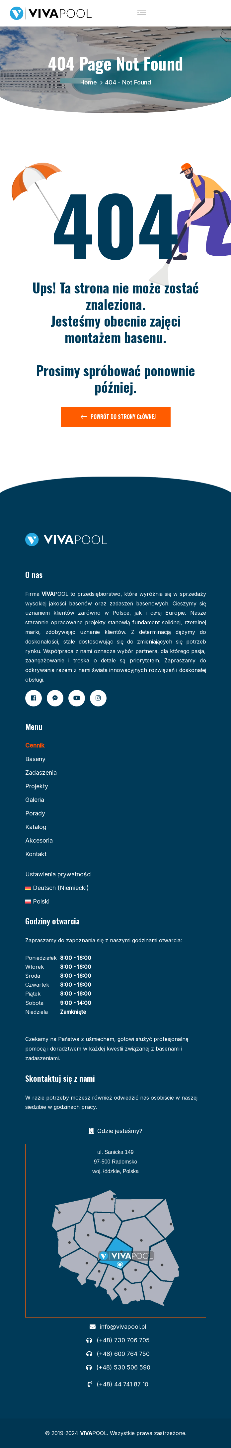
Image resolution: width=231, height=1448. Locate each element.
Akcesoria (39, 840)
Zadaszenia (41, 772)
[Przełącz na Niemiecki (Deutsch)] (57, 888)
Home (90, 82)
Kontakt (35, 854)
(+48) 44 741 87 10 (122, 1384)
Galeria (34, 799)
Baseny (35, 758)
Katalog (35, 826)
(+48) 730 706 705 (123, 1340)
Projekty (36, 786)
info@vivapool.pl (123, 1326)
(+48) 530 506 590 (123, 1367)
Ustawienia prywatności (58, 874)
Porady (35, 813)
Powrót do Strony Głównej (118, 418)
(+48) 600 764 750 (123, 1354)
